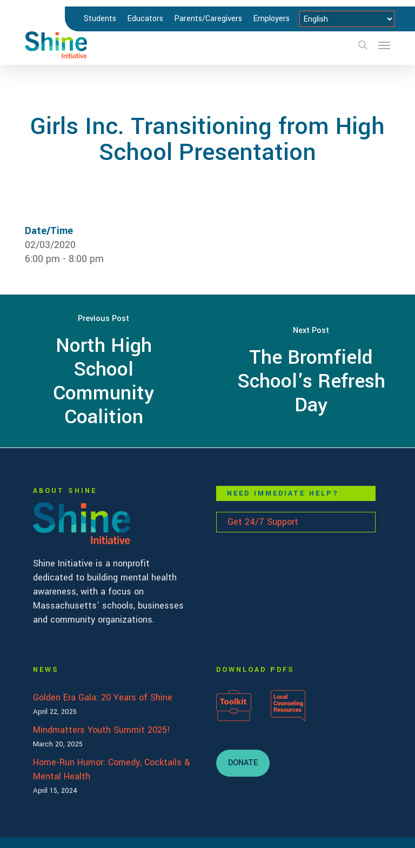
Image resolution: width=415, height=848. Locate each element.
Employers (271, 18)
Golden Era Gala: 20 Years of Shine (102, 697)
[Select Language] (346, 19)
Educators (145, 18)
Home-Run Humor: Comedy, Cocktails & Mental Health (111, 769)
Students (100, 18)
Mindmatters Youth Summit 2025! (101, 730)
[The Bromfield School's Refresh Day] (311, 371)
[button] (384, 44)
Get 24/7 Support (262, 522)
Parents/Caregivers (208, 18)
